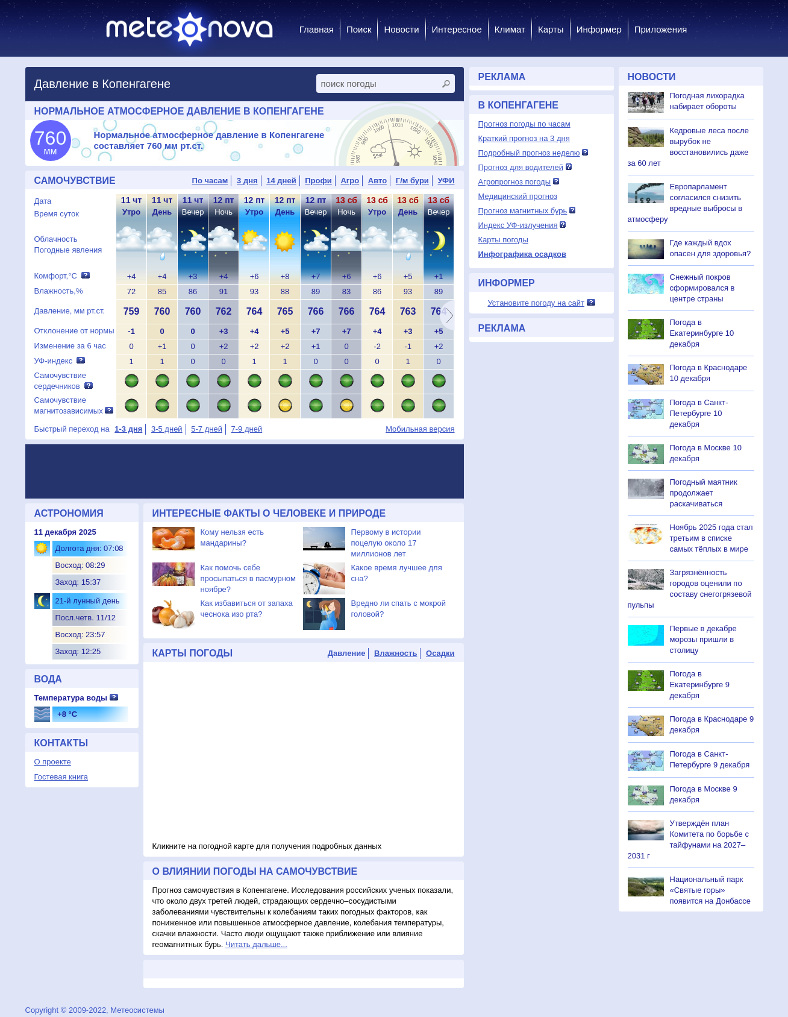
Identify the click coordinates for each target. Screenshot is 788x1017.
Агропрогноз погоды (514, 181)
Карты (551, 29)
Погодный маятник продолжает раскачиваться (703, 492)
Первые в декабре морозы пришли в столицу (703, 639)
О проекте (52, 761)
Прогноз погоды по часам (524, 123)
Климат (510, 29)
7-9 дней (247, 428)
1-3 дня (128, 428)
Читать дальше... (256, 944)
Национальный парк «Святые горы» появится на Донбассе (710, 890)
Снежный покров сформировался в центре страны (702, 287)
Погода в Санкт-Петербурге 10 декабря (699, 413)
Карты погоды (503, 239)
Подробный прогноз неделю (529, 152)
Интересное (457, 29)
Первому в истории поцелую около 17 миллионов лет (386, 542)
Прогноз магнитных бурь (523, 210)
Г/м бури (412, 180)
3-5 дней (167, 428)
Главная (316, 29)
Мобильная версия (420, 428)
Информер (599, 29)
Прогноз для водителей (520, 167)
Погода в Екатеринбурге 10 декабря (702, 333)
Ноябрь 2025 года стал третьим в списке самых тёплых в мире (711, 538)
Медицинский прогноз (517, 196)
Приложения (660, 29)
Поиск (359, 29)
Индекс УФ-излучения (518, 225)
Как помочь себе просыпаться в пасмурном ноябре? (248, 578)
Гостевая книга (61, 776)
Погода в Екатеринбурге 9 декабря (700, 684)
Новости (401, 29)
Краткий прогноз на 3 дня (524, 138)
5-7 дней (206, 428)
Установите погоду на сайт (535, 302)
